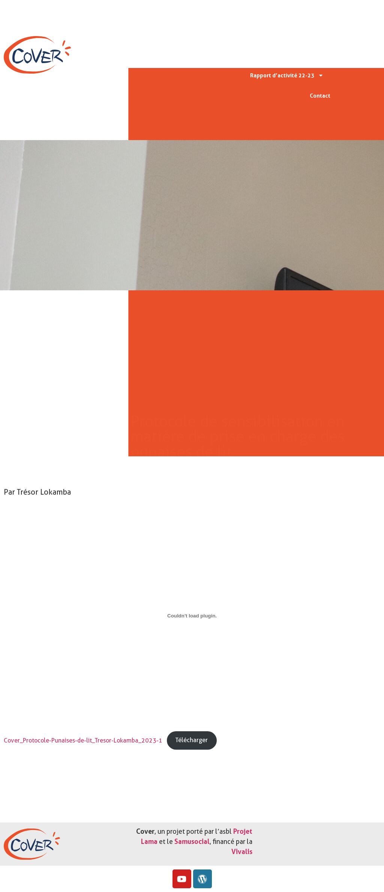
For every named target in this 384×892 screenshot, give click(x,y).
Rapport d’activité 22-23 (287, 75)
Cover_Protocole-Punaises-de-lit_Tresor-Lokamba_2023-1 (83, 740)
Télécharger (192, 740)
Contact (320, 95)
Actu (313, 55)
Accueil (313, 14)
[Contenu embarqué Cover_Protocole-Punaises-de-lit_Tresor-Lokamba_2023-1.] (192, 616)
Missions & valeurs (295, 34)
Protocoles (274, 54)
